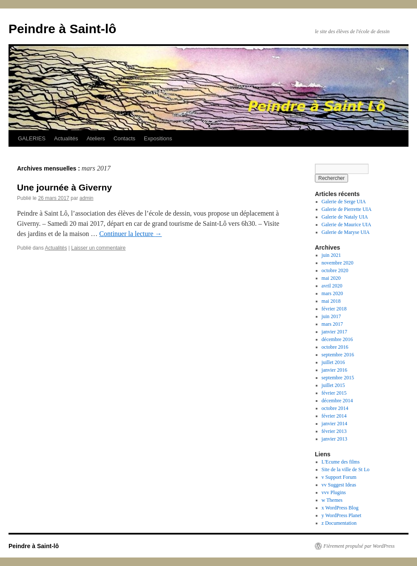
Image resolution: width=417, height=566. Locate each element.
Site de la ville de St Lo (346, 469)
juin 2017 (331, 316)
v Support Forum (339, 477)
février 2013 (334, 431)
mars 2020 (332, 293)
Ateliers (95, 138)
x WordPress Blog (340, 508)
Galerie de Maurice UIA (346, 225)
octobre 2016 (335, 347)
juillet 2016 (333, 362)
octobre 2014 (335, 408)
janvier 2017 (334, 332)
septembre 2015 (338, 378)
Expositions (158, 138)
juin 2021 (331, 255)
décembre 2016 (337, 339)
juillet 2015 (333, 385)
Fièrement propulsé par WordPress (358, 546)
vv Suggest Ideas (339, 485)
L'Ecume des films (341, 462)
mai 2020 (331, 278)
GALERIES (32, 138)
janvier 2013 (334, 439)
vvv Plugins (334, 492)
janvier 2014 (334, 424)
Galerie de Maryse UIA (346, 232)
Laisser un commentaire (98, 248)
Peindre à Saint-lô (62, 29)
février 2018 (334, 309)
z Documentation (339, 523)
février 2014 (334, 416)
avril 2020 (332, 286)
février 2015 (334, 393)
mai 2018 (331, 301)
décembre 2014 (337, 401)
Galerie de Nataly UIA (345, 217)
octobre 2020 (335, 270)
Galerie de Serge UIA (344, 202)
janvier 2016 (334, 370)
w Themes (332, 500)
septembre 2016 (338, 355)
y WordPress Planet (341, 515)
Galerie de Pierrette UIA (347, 209)
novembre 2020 (338, 263)
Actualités (66, 138)
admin (87, 198)
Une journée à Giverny (64, 187)
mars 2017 (332, 324)
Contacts (124, 138)
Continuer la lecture (130, 233)
